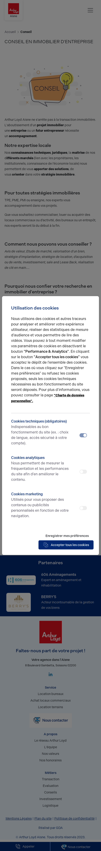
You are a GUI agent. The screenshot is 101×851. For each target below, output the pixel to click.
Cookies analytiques (40, 469)
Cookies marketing (40, 505)
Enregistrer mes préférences (67, 536)
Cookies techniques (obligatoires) (40, 432)
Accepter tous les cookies (66, 545)
